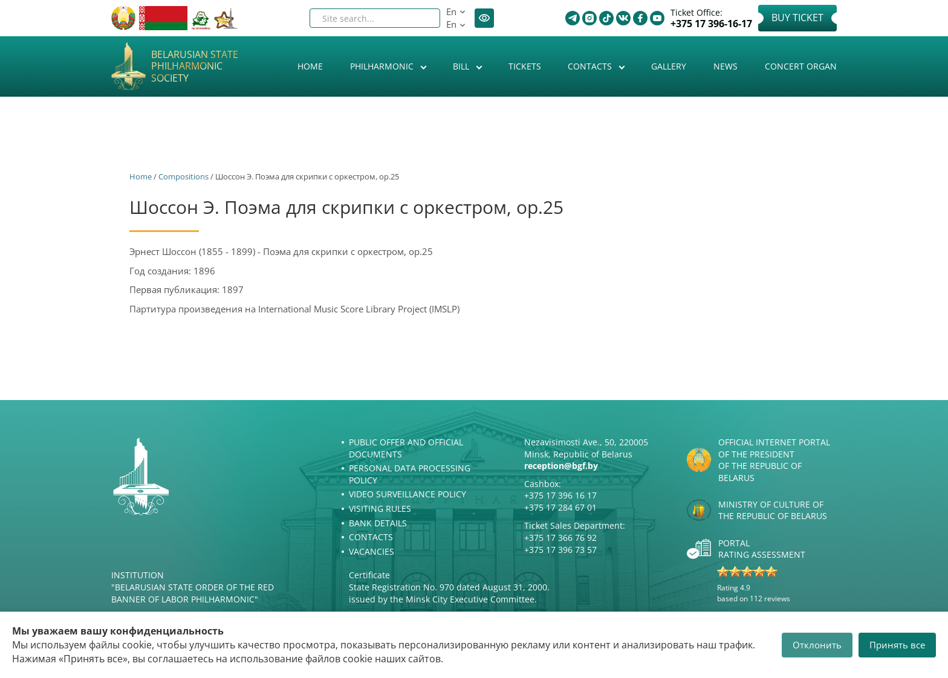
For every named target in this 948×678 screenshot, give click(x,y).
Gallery (668, 66)
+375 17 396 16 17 (560, 495)
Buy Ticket (797, 17)
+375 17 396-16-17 (711, 24)
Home (310, 66)
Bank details (378, 523)
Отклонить (817, 645)
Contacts (591, 66)
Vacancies (371, 551)
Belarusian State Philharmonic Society (194, 66)
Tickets (524, 66)
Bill (462, 66)
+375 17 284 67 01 (560, 507)
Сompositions (183, 176)
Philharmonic (383, 66)
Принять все (897, 645)
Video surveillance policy (407, 494)
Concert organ (801, 66)
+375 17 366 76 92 (560, 537)
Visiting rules (380, 508)
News (725, 66)
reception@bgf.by (561, 465)
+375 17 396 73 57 (560, 549)
